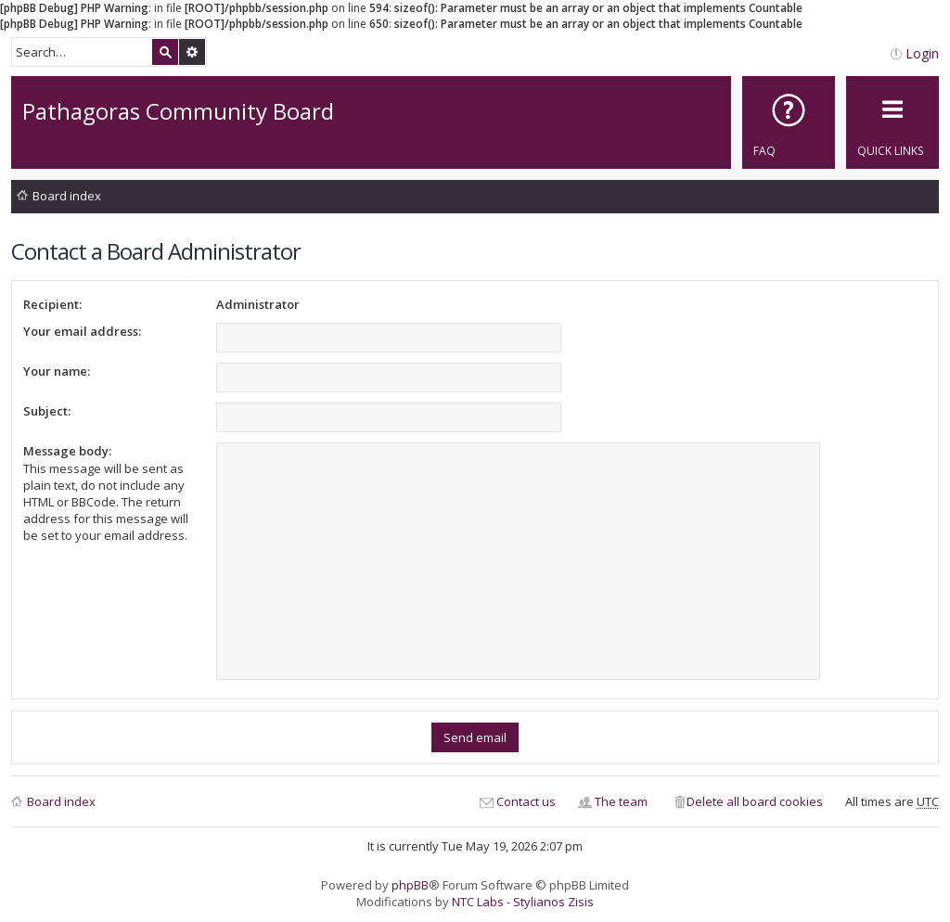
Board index (66, 195)
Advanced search (192, 52)
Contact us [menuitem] (526, 801)
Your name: (56, 371)
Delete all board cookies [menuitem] (755, 801)
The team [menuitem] (621, 801)
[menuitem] (788, 122)
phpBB (410, 885)
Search (165, 52)
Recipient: (52, 304)
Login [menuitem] (922, 53)
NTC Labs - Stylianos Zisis (523, 901)
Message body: (67, 450)
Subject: (47, 411)
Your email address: (82, 331)
